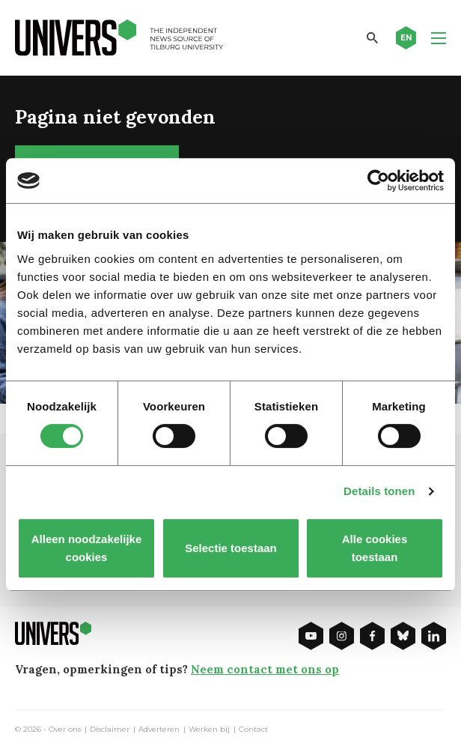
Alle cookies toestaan (375, 548)
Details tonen (379, 491)
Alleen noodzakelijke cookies (86, 548)
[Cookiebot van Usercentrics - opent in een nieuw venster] (378, 180)
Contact (253, 729)
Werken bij (209, 729)
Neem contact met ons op (265, 669)
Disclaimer (109, 729)
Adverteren (159, 729)
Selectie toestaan (231, 548)
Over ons (65, 729)
